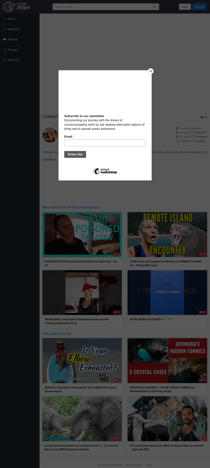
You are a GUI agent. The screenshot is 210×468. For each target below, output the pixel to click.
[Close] (151, 71)
